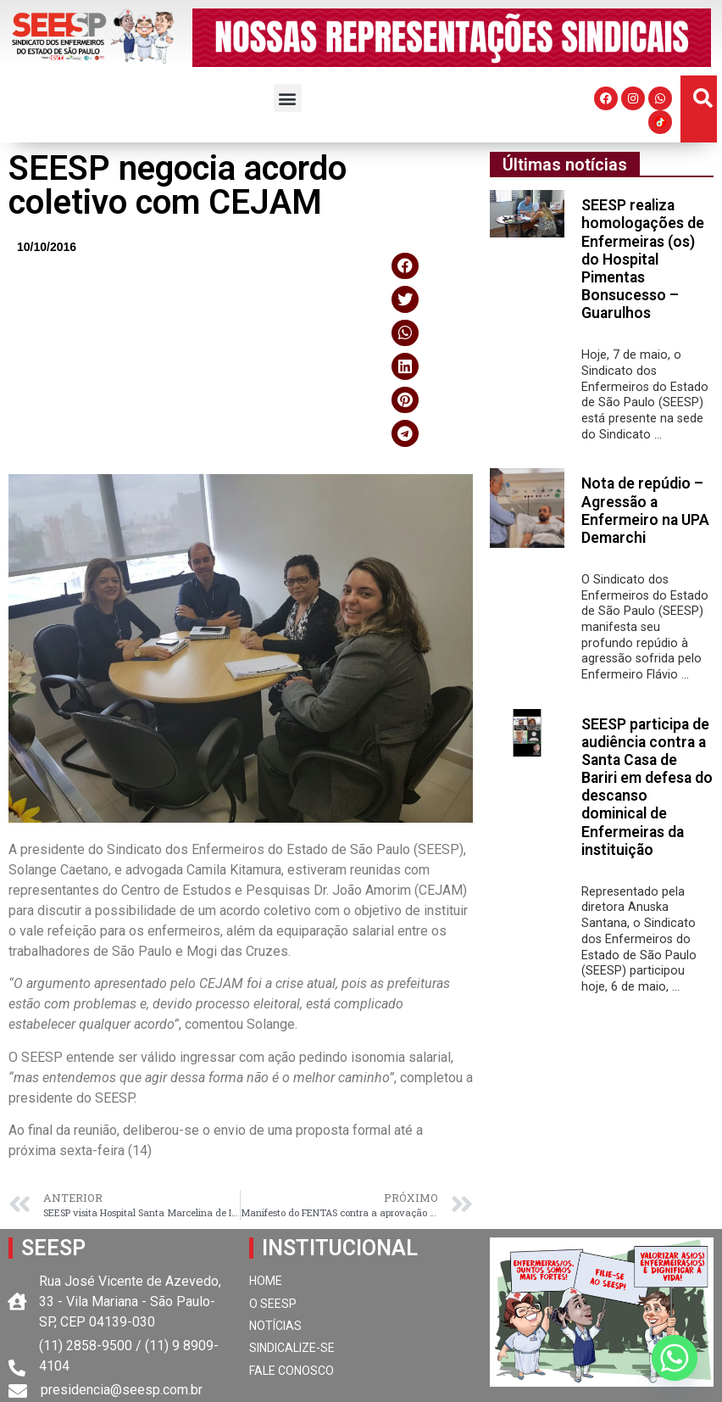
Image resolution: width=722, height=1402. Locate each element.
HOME (265, 1280)
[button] (288, 98)
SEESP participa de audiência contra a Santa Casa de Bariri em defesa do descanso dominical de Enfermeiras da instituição (647, 787)
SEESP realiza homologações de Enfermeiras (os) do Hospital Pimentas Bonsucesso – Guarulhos (642, 259)
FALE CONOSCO (291, 1370)
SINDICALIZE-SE (292, 1348)
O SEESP (273, 1303)
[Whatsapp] (674, 1358)
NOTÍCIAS (275, 1325)
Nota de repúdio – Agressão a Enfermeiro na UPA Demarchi (645, 510)
